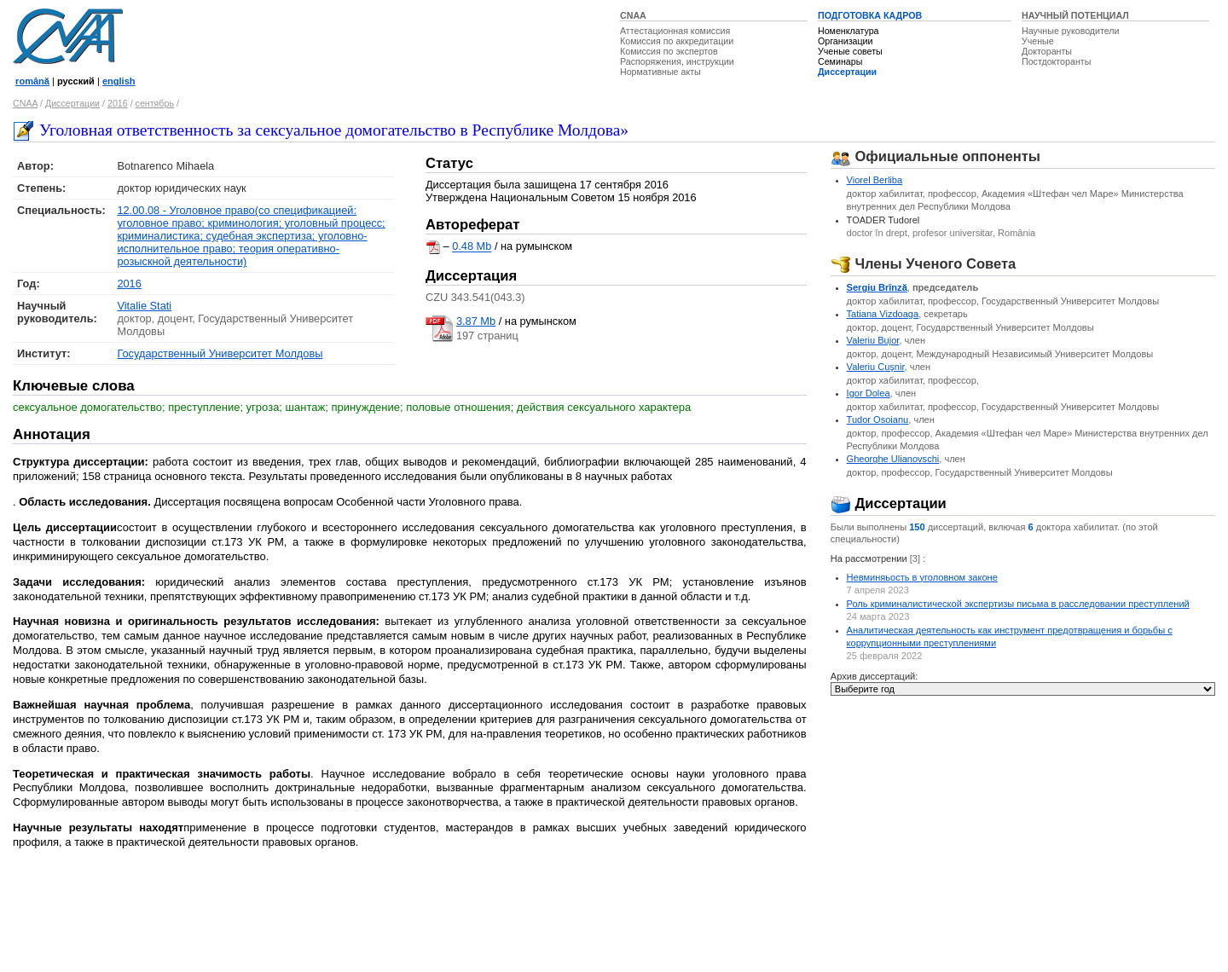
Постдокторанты (1056, 61)
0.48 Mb (471, 246)
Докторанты (1047, 51)
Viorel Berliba (875, 180)
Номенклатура (848, 31)
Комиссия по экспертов (669, 51)
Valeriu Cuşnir (876, 367)
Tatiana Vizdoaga (883, 314)
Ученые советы (850, 51)
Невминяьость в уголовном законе (922, 577)
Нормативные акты (660, 72)
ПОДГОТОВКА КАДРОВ (870, 15)
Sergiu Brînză (877, 287)
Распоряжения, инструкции (677, 61)
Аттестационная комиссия (675, 31)
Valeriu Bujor (873, 340)
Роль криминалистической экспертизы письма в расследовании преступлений (1018, 604)
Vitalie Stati (144, 305)
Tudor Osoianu (878, 419)
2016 (117, 103)
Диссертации (847, 72)
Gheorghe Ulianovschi (893, 459)
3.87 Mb (475, 321)
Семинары (840, 61)
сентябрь (155, 103)
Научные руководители (1071, 31)
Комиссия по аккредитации (676, 41)
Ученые (1038, 41)
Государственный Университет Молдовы (219, 353)
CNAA (633, 15)
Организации (845, 41)
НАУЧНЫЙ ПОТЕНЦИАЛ (1075, 15)
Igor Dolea (868, 393)
